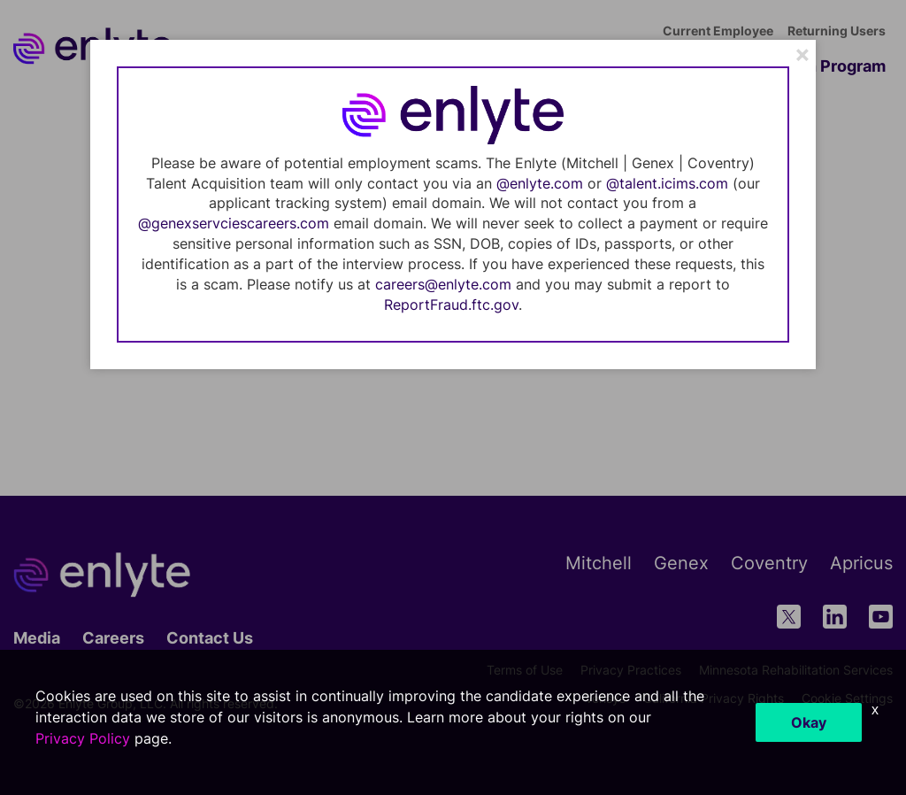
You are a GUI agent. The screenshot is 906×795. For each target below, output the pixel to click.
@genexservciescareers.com (233, 223)
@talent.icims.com (667, 183)
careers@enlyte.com (443, 284)
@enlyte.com (539, 183)
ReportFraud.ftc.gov (451, 304)
